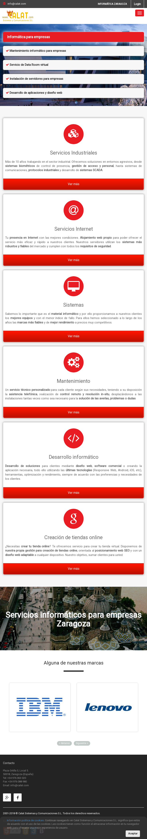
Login (137, 4)
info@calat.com (14, 3)
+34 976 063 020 (16, 777)
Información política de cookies (25, 820)
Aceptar (132, 833)
